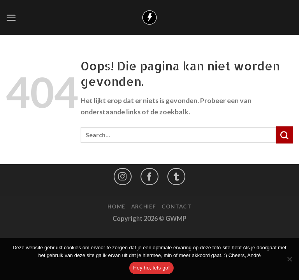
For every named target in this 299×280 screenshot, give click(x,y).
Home (116, 206)
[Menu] (11, 17)
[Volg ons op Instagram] (123, 176)
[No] (289, 261)
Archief (143, 206)
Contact (177, 206)
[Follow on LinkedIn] (176, 176)
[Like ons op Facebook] (149, 176)
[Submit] (284, 135)
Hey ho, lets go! (151, 268)
